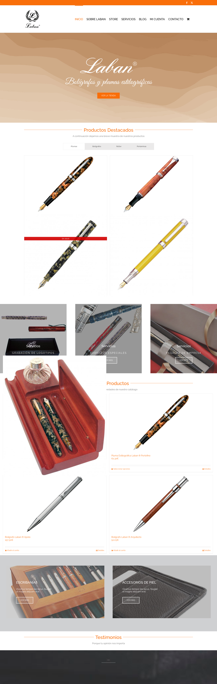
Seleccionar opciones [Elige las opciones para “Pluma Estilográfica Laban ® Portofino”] (121, 469)
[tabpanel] (108, 226)
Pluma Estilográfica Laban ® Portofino (130, 455)
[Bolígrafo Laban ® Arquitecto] (161, 504)
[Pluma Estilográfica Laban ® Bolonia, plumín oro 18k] (65, 256)
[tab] (74, 146)
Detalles (207, 469)
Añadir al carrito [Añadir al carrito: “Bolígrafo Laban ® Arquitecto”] (119, 550)
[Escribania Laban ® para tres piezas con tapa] (54, 416)
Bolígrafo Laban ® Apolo (17, 537)
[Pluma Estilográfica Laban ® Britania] (151, 256)
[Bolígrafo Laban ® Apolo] (54, 504)
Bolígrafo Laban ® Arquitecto (126, 537)
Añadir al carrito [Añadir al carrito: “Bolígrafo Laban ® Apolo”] (13, 550)
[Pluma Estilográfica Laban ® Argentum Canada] (151, 184)
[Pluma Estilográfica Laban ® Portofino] (65, 184)
